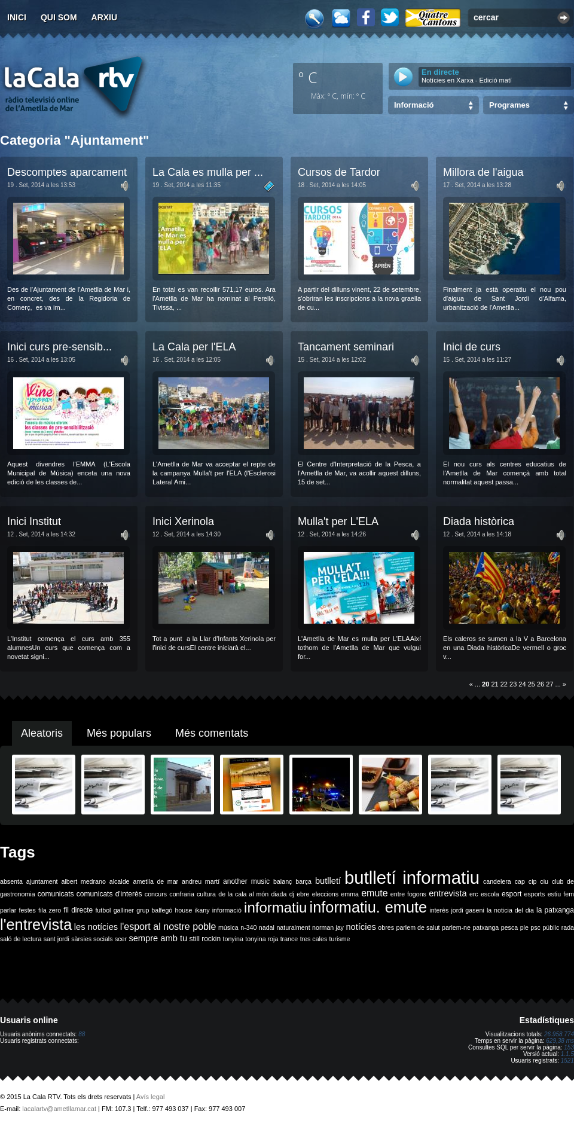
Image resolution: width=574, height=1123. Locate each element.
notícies (361, 927)
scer (121, 938)
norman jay (328, 927)
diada (278, 894)
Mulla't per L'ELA (338, 521)
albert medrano (84, 881)
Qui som (59, 17)
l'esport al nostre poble (168, 926)
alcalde (119, 881)
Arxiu (104, 17)
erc (473, 894)
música (228, 927)
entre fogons (408, 894)
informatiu (275, 907)
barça (303, 881)
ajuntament (42, 881)
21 (494, 684)
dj (291, 894)
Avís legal (150, 1096)
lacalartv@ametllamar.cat (59, 1108)
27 (549, 684)
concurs (156, 894)
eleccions (325, 894)
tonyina (233, 938)
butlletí (328, 881)
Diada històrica (478, 521)
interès (438, 910)
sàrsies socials (91, 938)
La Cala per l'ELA (194, 347)
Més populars (119, 733)
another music (246, 881)
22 (504, 684)
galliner (124, 910)
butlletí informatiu (412, 877)
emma (350, 894)
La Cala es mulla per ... (207, 172)
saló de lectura (20, 938)
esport (511, 894)
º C (307, 77)
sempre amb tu (158, 938)
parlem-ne (456, 927)
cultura (206, 894)
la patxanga (555, 910)
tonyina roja (261, 938)
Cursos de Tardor (339, 172)
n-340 (248, 927)
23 (513, 684)
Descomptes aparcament (67, 172)
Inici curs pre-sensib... (59, 347)
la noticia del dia (510, 910)
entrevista (448, 893)
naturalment (293, 927)
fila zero (49, 910)
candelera (497, 881)
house (183, 910)
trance (289, 938)
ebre (303, 894)
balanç (282, 881)
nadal (266, 927)
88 (81, 1034)
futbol (103, 910)
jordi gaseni (467, 910)
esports (534, 894)
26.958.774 (559, 1034)
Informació (413, 104)
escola (490, 894)
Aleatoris (42, 733)
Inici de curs (471, 347)
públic (550, 927)
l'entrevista (36, 924)
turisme (339, 938)
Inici (16, 17)
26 (540, 684)
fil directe (78, 910)
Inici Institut (34, 521)
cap (520, 881)
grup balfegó (154, 910)
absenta (11, 881)
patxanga (485, 927)
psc (535, 927)
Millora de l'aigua (483, 172)
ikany (202, 910)
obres (386, 927)
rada (567, 927)
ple (524, 927)
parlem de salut (417, 927)
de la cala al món (243, 894)
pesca (509, 927)
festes (27, 910)
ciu (544, 881)
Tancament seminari (346, 347)
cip (533, 881)
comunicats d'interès (109, 894)
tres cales (314, 938)
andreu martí (200, 881)
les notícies (96, 927)
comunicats (56, 894)
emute (374, 893)
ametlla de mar (155, 881)
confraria (181, 894)
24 (522, 684)
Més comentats (211, 733)
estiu (554, 894)
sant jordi (56, 938)
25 (531, 684)
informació (227, 910)
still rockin (205, 939)
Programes (509, 104)
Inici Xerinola (183, 521)
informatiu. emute (369, 907)
